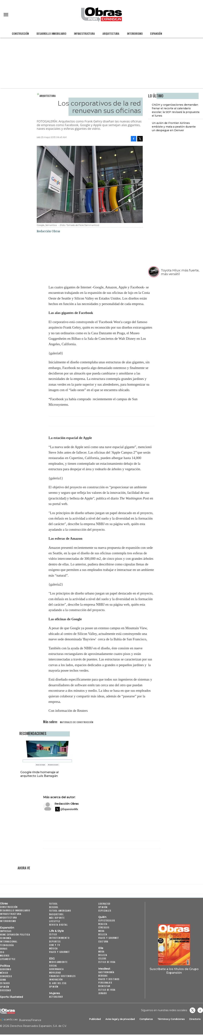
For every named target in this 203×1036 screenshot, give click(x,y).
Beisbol (53, 907)
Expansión (156, 33)
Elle (100, 948)
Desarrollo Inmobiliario (51, 33)
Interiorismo (135, 33)
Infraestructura (84, 33)
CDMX (3, 979)
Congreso (6, 976)
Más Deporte (56, 917)
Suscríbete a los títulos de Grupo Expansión (174, 970)
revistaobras (192, 1010)
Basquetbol (56, 914)
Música (53, 948)
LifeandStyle (8, 959)
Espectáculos (106, 920)
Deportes (55, 941)
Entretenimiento (59, 937)
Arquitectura (111, 33)
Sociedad (5, 990)
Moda (101, 930)
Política (5, 965)
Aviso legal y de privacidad (120, 1019)
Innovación (56, 979)
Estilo (53, 934)
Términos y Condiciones (171, 1019)
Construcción (20, 33)
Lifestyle (54, 921)
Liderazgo (104, 903)
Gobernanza (56, 969)
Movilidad (55, 972)
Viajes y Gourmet (59, 951)
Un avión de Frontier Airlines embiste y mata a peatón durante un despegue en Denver (174, 126)
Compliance (146, 1019)
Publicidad (95, 1019)
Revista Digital (58, 924)
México (4, 972)
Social (53, 965)
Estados (5, 983)
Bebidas (103, 975)
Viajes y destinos (109, 979)
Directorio (195, 1019)
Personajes (105, 982)
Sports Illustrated (11, 997)
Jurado (102, 993)
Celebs (102, 958)
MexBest (104, 968)
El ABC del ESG (58, 983)
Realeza (102, 923)
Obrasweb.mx (200, 1010)
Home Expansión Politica (15, 934)
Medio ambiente (58, 961)
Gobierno (5, 969)
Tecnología (7, 945)
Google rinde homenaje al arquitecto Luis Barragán (94, 774)
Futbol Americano (60, 910)
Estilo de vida (106, 961)
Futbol (53, 903)
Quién (102, 917)
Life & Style (56, 931)
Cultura (103, 941)
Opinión (4, 986)
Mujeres (5, 955)
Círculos (103, 927)
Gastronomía (106, 972)
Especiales (104, 910)
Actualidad (56, 996)
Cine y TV (54, 944)
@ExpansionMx (69, 809)
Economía (5, 938)
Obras (4, 903)
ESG (2, 952)
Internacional (8, 941)
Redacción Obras (66, 803)
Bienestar (104, 986)
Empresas (6, 931)
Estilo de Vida (106, 989)
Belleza (102, 934)
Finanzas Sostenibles (62, 976)
